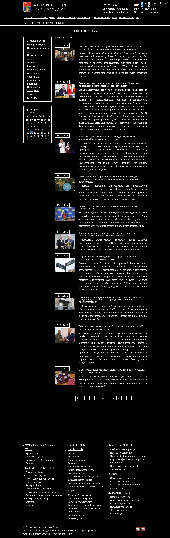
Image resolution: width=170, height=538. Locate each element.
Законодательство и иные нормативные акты (82, 471)
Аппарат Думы (35, 58)
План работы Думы (37, 44)
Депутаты (31, 463)
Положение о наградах (80, 498)
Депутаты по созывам (122, 510)
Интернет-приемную (62, 533)
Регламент (73, 456)
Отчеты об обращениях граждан (127, 455)
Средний (139, 11)
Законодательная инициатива (84, 476)
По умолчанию (120, 8)
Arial (105, 11)
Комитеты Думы (34, 456)
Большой (152, 11)
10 (124, 398)
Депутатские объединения (40, 459)
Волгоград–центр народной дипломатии (125, 486)
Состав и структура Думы (39, 17)
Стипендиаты (75, 511)
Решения (73, 463)
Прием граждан (129, 17)
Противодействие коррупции (41, 491)
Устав (71, 453)
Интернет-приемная (121, 452)
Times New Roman (118, 11)
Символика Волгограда (122, 478)
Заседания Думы (36, 40)
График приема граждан (123, 449)
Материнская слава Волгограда (84, 508)
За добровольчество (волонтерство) (78, 516)
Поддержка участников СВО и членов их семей (126, 467)
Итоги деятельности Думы (40, 478)
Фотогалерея (117, 513)
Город (40, 23)
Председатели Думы (121, 506)
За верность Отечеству (80, 501)
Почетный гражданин (79, 495)
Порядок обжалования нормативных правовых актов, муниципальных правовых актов (85, 483)
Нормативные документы (73, 17)
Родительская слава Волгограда (84, 505)
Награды (29, 23)
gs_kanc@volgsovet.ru (85, 530)
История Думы (55, 23)
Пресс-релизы (34, 55)
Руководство (32, 453)
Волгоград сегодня (120, 481)
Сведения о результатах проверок (33, 80)
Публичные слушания (79, 466)
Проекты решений (78, 459)
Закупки (31, 93)
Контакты (32, 97)
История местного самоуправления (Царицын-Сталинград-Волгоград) (125, 500)
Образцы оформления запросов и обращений (128, 461)
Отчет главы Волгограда (38, 488)
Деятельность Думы (104, 17)
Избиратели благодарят (38, 498)
